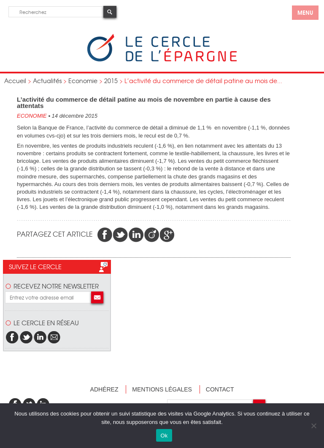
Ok (163, 435)
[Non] (313, 425)
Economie (82, 80)
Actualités (47, 80)
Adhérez (104, 389)
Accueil (15, 80)
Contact (220, 389)
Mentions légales (162, 389)
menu (305, 12)
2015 (111, 80)
